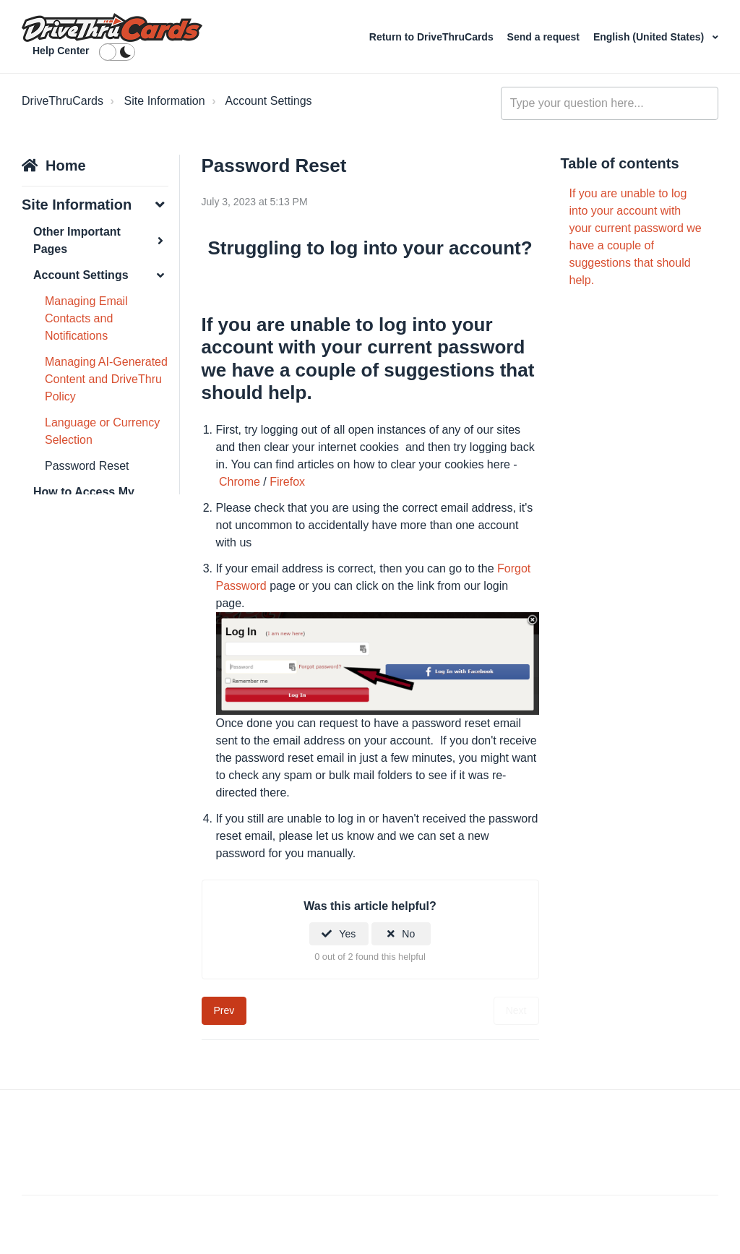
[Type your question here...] (609, 103)
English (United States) (650, 37)
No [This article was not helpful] (408, 934)
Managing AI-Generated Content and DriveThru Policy (106, 379)
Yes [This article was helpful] (347, 934)
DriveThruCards (62, 101)
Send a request (543, 37)
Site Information (164, 101)
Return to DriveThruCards (432, 37)
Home (66, 165)
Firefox (287, 482)
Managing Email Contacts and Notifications (86, 318)
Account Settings (268, 101)
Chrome (239, 482)
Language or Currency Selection (102, 431)
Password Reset (87, 466)
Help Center (61, 50)
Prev (224, 1010)
